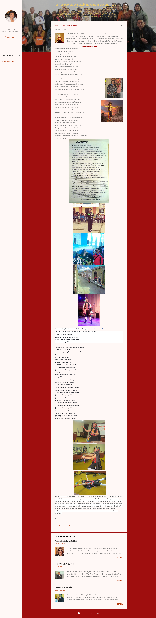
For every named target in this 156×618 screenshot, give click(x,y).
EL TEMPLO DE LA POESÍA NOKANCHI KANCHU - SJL (86, 4)
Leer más (119, 558)
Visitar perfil (11, 37)
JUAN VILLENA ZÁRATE (64, 564)
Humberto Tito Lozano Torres (97, 329)
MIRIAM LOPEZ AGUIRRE (66, 541)
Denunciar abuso (8, 61)
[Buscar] (126, 5)
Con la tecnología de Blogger (89, 613)
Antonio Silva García (63, 587)
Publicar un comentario (64, 526)
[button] (122, 25)
